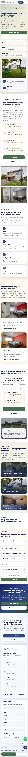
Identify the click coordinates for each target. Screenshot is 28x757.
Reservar (21, 2)
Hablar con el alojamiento (14, 608)
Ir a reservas (14, 579)
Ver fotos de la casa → (10, 329)
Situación (14, 715)
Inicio (14, 708)
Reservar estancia (14, 32)
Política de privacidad (6, 750)
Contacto (14, 725)
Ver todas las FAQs (14, 575)
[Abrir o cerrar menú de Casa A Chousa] (25, 2)
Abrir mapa (14, 413)
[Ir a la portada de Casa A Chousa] (9, 2)
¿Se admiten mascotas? (14, 559)
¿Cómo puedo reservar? (14, 564)
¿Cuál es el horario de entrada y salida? (14, 542)
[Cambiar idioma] (24, 743)
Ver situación (14, 409)
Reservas (14, 722)
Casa (14, 712)
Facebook (8, 695)
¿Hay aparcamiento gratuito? (14, 548)
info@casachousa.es (11, 679)
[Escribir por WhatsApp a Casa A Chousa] (25, 739)
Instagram (20, 695)
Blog (14, 729)
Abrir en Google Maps (11, 686)
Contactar (14, 161)
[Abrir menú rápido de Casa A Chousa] (25, 747)
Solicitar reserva (14, 603)
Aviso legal (15, 750)
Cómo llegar (14, 157)
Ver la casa (14, 37)
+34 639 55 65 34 (10, 673)
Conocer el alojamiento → (11, 359)
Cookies (22, 750)
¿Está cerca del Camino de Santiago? (14, 553)
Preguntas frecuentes (14, 719)
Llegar (21, 754)
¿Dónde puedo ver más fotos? (14, 569)
